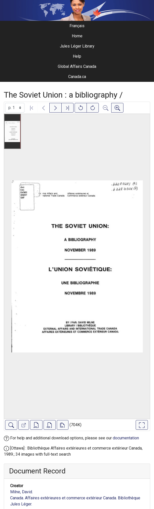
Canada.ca (77, 76)
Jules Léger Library (77, 46)
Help (77, 56)
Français (77, 25)
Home (77, 36)
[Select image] (14, 108)
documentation (126, 438)
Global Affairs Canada (77, 66)
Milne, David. (21, 491)
